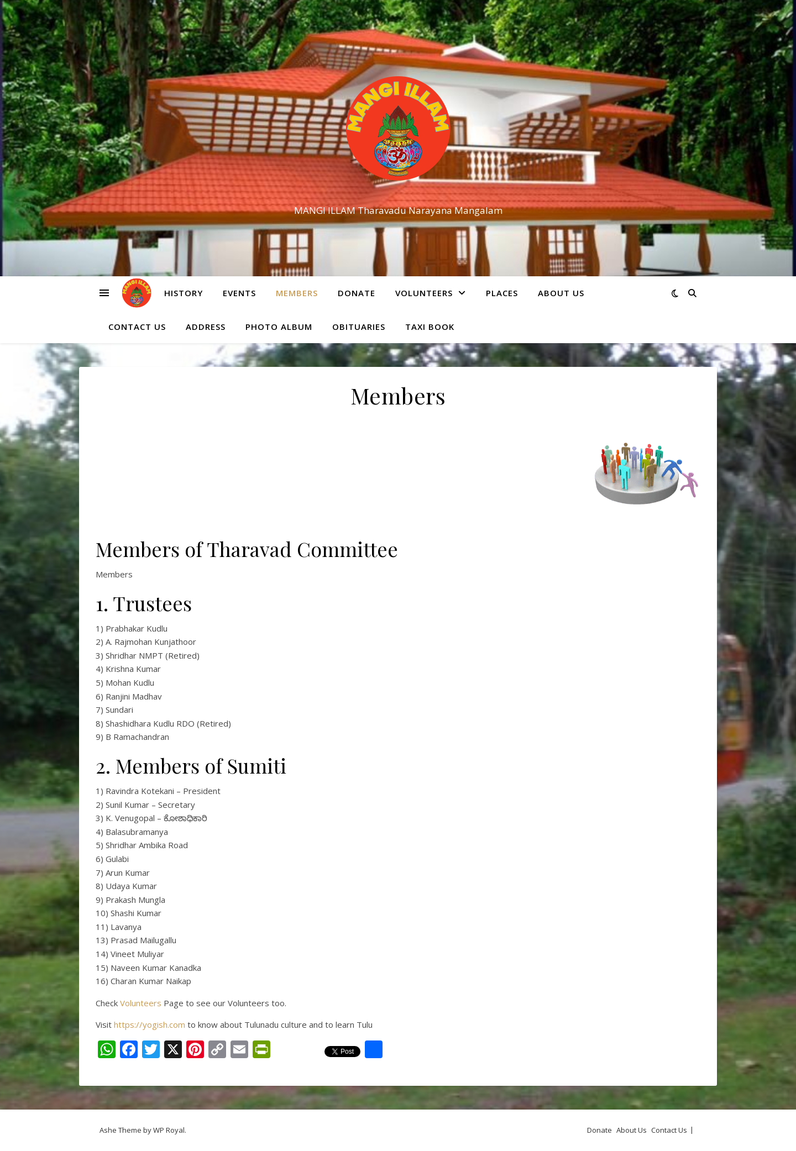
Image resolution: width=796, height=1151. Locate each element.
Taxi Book (429, 326)
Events (239, 292)
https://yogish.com (150, 1024)
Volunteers (424, 292)
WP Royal (169, 1130)
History (183, 292)
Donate (356, 292)
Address (206, 326)
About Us (561, 292)
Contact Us (137, 326)
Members (297, 292)
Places (502, 292)
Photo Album (278, 326)
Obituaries (358, 326)
